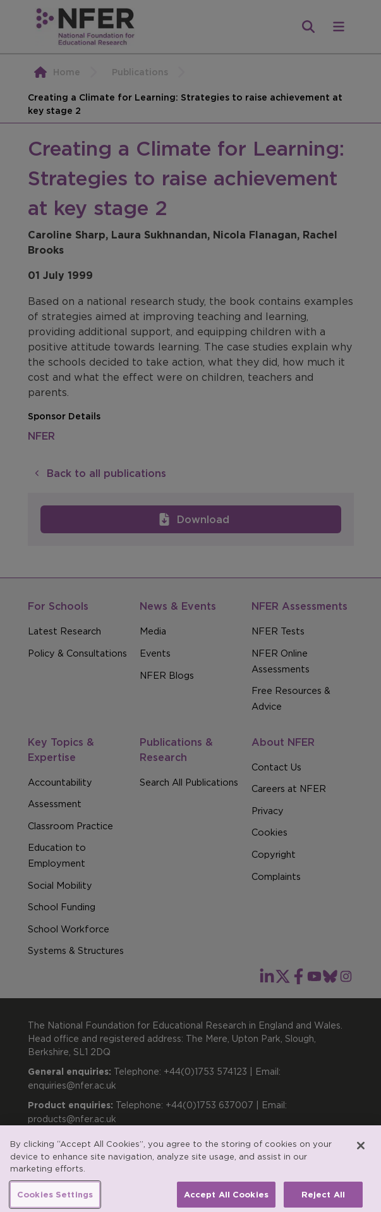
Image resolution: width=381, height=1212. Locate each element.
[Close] (361, 1152)
